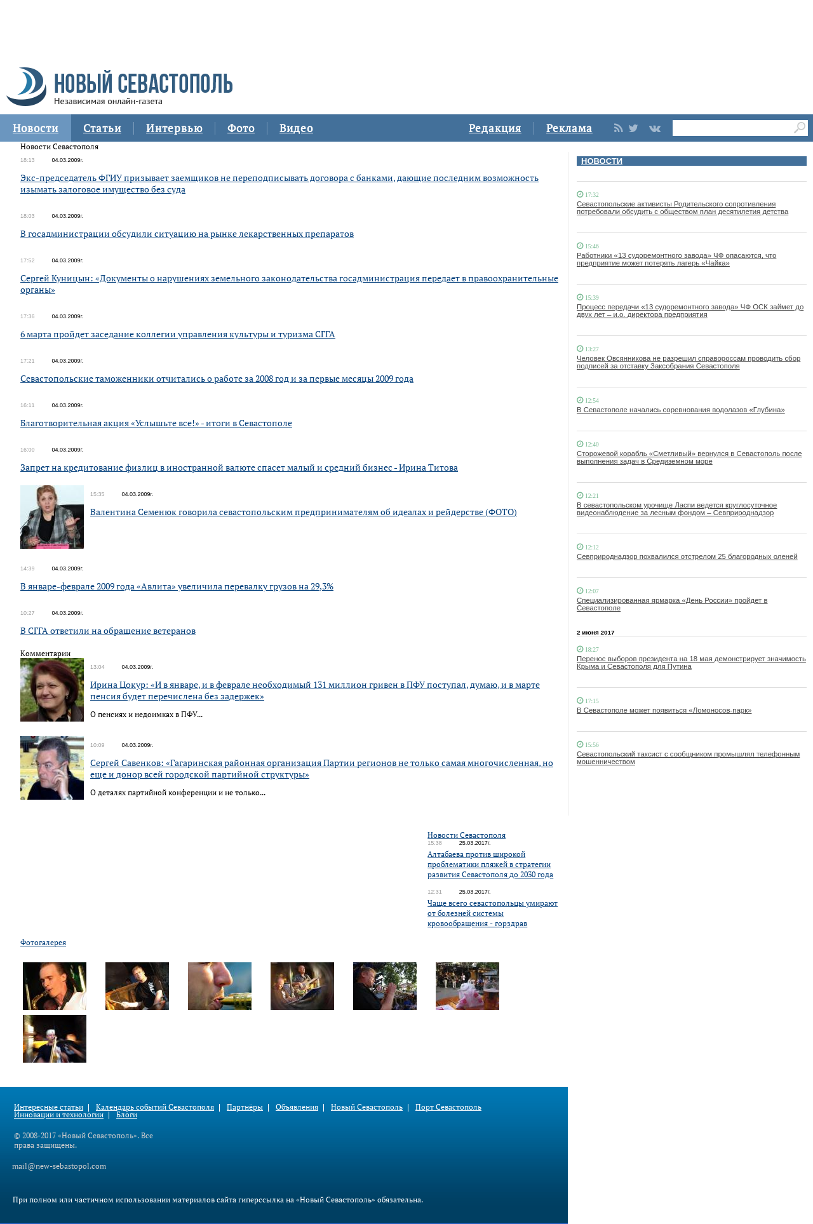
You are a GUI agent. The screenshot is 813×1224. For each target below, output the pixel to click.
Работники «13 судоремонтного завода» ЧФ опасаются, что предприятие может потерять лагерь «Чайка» (676, 259)
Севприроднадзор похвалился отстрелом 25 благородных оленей (687, 556)
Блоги (126, 1114)
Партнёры (245, 1107)
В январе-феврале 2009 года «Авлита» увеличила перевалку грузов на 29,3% (176, 586)
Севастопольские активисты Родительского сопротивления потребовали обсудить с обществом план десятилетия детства (682, 207)
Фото (241, 128)
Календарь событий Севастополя (155, 1107)
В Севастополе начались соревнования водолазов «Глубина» (681, 410)
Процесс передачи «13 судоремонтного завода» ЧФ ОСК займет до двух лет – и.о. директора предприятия (690, 310)
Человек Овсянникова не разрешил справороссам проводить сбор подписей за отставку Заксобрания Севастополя (688, 362)
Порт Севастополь (448, 1107)
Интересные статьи (48, 1107)
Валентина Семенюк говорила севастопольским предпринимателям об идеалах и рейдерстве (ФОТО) (303, 512)
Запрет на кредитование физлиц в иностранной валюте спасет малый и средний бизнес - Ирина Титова (239, 467)
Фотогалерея (43, 942)
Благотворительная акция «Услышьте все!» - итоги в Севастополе (156, 423)
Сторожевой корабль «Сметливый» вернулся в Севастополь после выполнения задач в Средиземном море (689, 457)
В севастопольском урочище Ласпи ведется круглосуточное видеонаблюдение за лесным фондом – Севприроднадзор (677, 508)
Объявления (297, 1107)
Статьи (102, 128)
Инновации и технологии (59, 1114)
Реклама (569, 128)
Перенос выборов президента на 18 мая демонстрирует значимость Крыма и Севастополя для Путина (691, 662)
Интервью (174, 128)
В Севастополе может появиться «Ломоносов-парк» (664, 710)
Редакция (495, 128)
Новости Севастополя (466, 835)
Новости (35, 128)
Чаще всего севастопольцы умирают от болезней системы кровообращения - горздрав (492, 913)
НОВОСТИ (601, 161)
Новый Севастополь (367, 1107)
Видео (296, 128)
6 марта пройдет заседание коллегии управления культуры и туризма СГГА (177, 334)
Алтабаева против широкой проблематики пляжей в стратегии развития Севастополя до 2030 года (490, 864)
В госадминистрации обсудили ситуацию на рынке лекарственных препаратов (187, 233)
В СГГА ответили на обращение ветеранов (108, 630)
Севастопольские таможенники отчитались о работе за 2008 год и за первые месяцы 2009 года (216, 378)
